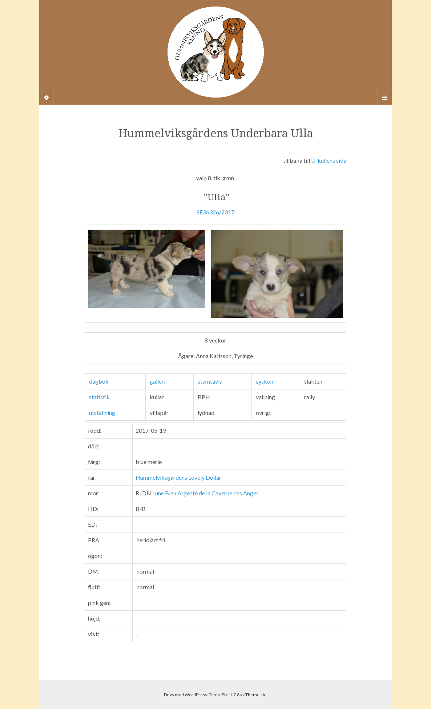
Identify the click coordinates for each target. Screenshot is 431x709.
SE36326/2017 (215, 212)
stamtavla (210, 381)
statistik (99, 396)
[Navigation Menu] (384, 97)
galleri (157, 381)
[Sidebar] (46, 97)
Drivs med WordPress (185, 694)
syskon (264, 381)
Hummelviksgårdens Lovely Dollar (178, 477)
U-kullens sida (328, 160)
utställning (102, 412)
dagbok (99, 381)
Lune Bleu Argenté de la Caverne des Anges (205, 493)
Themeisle (255, 694)
